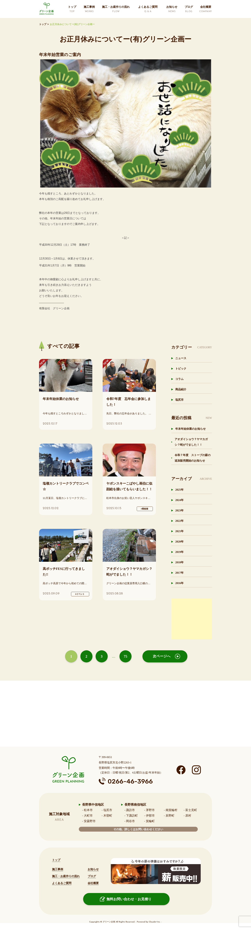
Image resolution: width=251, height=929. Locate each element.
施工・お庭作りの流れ (66, 876)
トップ (42, 24)
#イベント (80, 594)
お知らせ (93, 869)
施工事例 (57, 869)
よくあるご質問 (61, 883)
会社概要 (93, 883)
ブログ (92, 876)
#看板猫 (144, 509)
